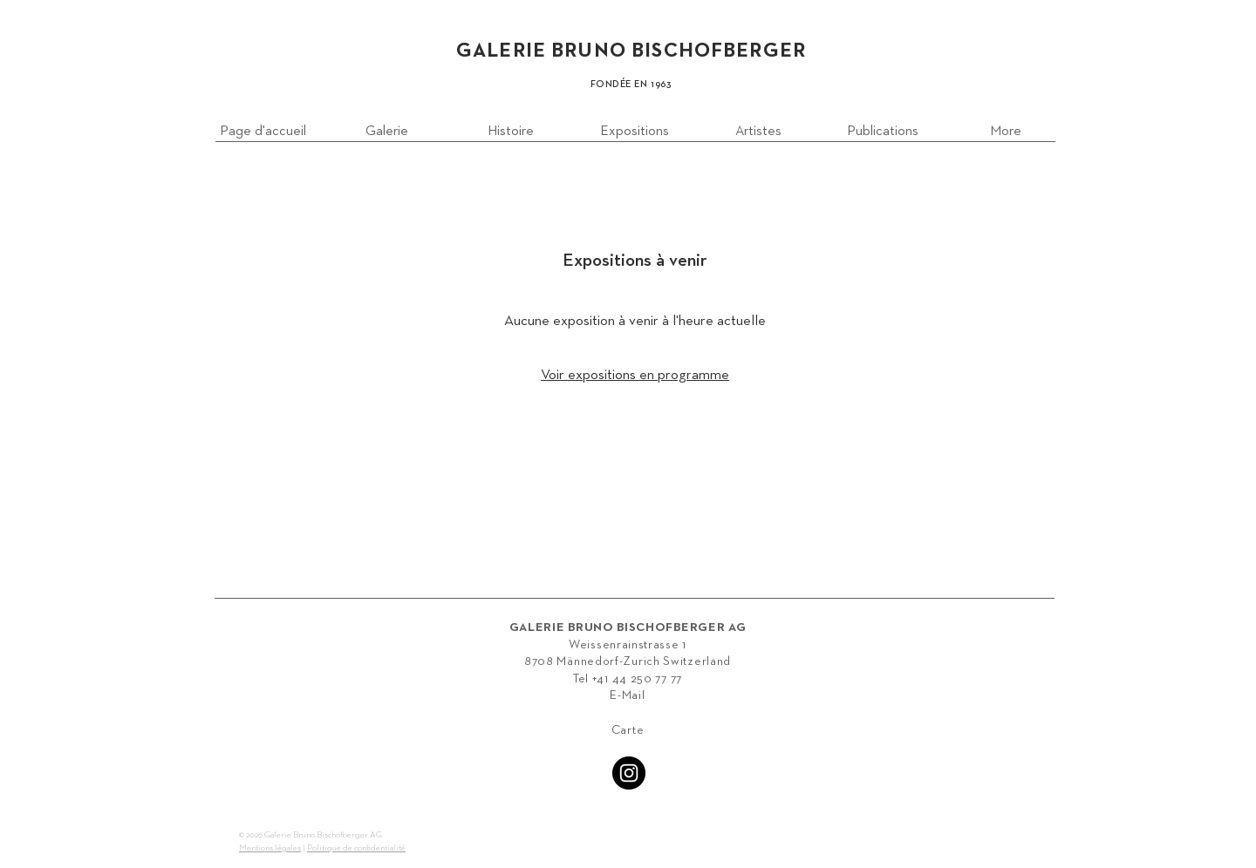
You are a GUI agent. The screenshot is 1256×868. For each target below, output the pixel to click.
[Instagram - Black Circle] (628, 773)
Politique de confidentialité (356, 848)
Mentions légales (270, 848)
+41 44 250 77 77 (637, 679)
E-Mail (627, 695)
